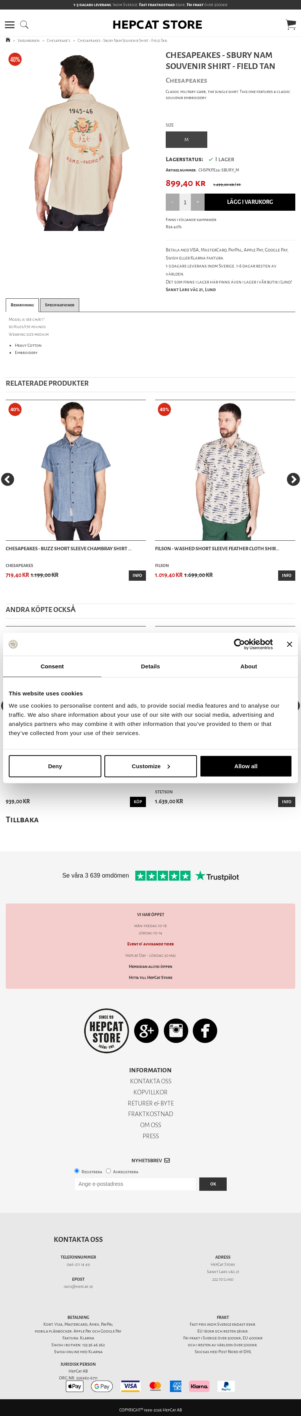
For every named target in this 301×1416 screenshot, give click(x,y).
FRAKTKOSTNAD (150, 1114)
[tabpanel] (75, 140)
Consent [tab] (52, 666)
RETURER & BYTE (151, 1103)
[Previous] (7, 479)
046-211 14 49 (78, 1264)
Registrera (92, 1172)
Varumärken (29, 40)
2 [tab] (75, 225)
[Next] (293, 479)
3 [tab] (86, 225)
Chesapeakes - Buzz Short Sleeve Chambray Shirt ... (68, 548)
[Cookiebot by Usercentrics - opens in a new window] (239, 644)
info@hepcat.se (78, 1286)
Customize (151, 765)
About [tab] (248, 666)
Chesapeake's (58, 40)
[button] (9, 24)
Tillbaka (22, 819)
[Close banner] (289, 644)
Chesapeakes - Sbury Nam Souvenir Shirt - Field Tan (122, 40)
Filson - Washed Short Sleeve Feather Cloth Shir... (217, 548)
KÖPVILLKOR (150, 1092)
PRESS (150, 1136)
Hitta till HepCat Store (150, 977)
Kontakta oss (78, 1239)
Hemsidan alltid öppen (150, 966)
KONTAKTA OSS (150, 1081)
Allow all (246, 765)
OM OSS (150, 1125)
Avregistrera (125, 1172)
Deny (55, 765)
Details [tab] (150, 666)
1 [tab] (63, 225)
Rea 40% (174, 227)
